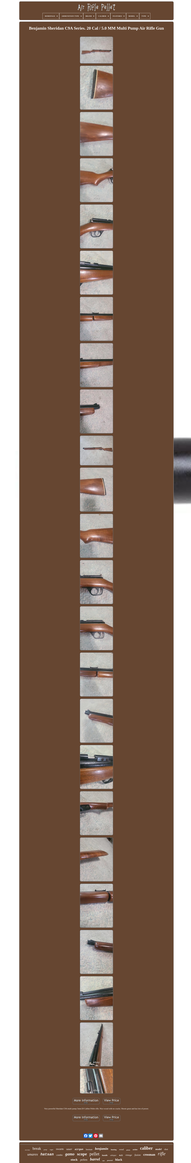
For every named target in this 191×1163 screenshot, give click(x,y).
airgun (79, 1149)
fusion (137, 1155)
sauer (69, 1149)
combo (59, 1155)
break (37, 1148)
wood (121, 1149)
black (118, 1159)
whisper (113, 1155)
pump (45, 1150)
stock (74, 1159)
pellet (94, 1153)
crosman (149, 1154)
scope (82, 1154)
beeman (89, 1149)
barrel (95, 1159)
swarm (60, 1149)
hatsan (47, 1154)
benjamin (101, 1149)
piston (128, 1150)
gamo (69, 1154)
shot (166, 1149)
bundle (105, 1155)
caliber (146, 1148)
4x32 (121, 1155)
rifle (161, 1153)
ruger (51, 1150)
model (158, 1149)
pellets (83, 1159)
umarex (32, 1154)
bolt (104, 1160)
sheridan (27, 1150)
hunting (114, 1150)
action (135, 1150)
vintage (128, 1155)
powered (109, 1160)
